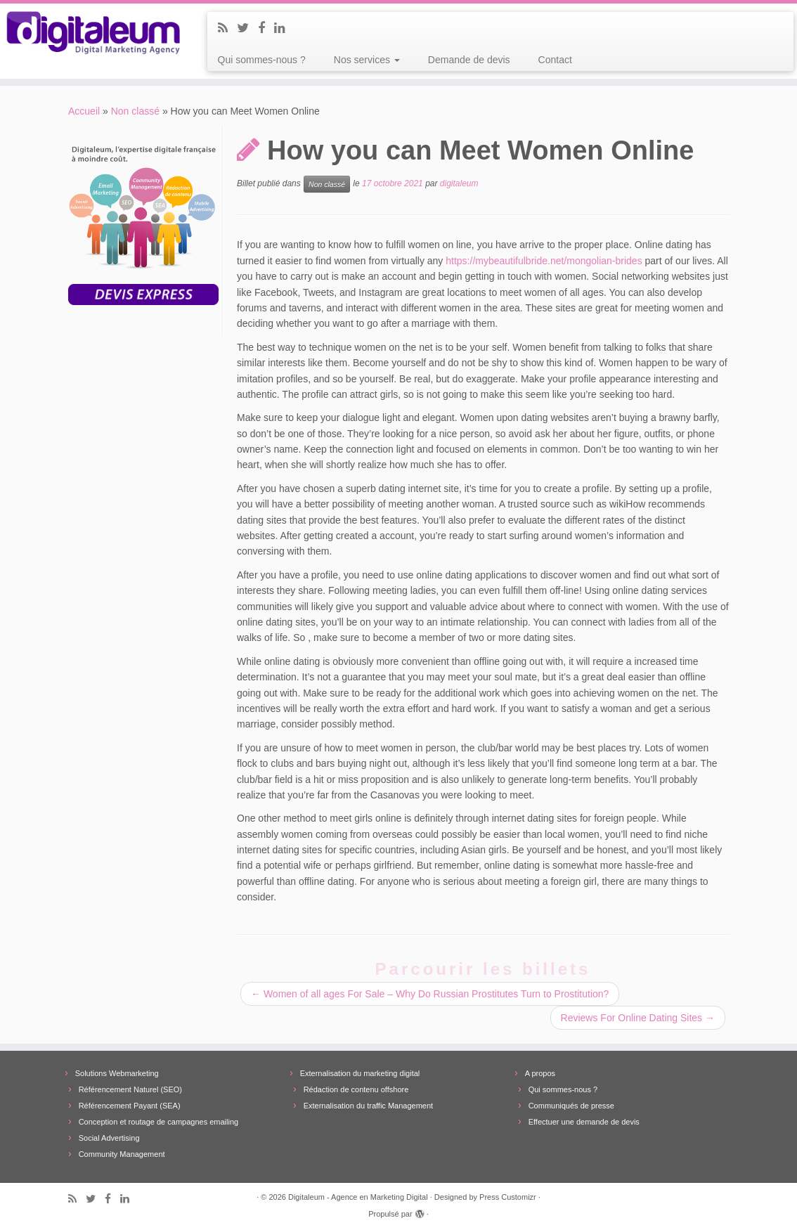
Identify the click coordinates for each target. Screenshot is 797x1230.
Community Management (122, 1154)
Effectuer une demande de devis (584, 1122)
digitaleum (459, 184)
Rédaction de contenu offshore (356, 1089)
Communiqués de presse (571, 1105)
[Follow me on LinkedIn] (284, 28)
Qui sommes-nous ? (262, 59)
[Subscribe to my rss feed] (227, 28)
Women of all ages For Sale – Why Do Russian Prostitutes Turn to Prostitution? (430, 993)
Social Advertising (109, 1138)
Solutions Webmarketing (117, 1073)
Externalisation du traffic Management (368, 1105)
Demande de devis (469, 59)
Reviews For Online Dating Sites (638, 1017)
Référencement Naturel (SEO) (130, 1089)
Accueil (84, 111)
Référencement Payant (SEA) (130, 1105)
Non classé (135, 111)
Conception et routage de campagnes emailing (158, 1122)
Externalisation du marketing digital (360, 1073)
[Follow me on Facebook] (266, 28)
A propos (540, 1073)
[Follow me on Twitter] (247, 28)
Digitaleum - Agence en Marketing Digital (358, 1197)
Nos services (367, 59)
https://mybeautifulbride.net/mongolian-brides (544, 260)
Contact (555, 59)
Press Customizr (507, 1197)
